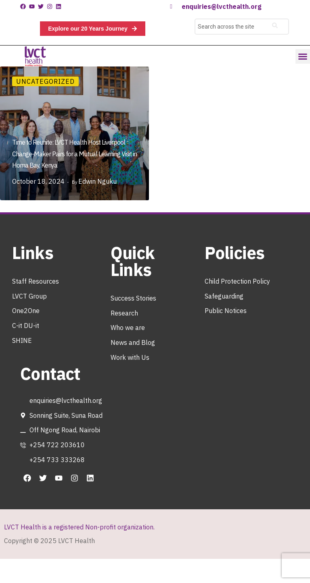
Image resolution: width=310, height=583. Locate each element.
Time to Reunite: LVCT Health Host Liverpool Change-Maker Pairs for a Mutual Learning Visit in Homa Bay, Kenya (74, 154)
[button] (302, 56)
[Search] (275, 27)
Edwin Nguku (97, 181)
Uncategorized (45, 81)
